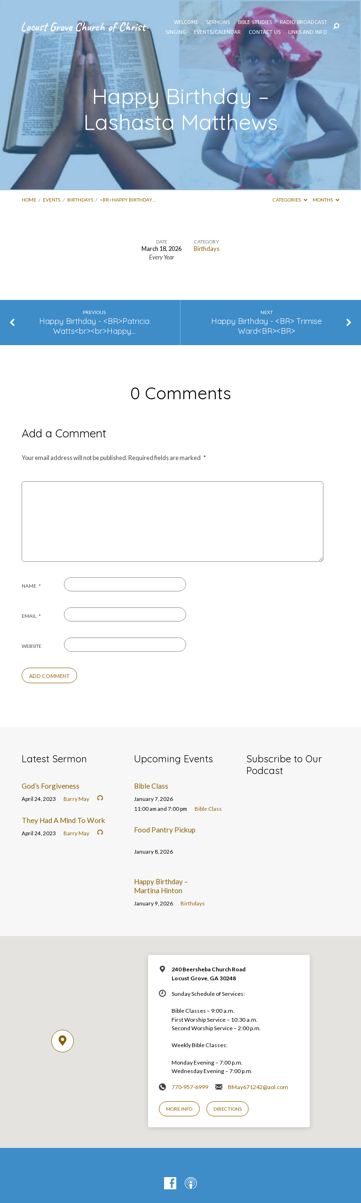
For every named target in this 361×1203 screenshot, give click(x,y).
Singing (175, 32)
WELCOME (186, 22)
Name (31, 586)
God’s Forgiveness (50, 786)
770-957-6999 (190, 1086)
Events (51, 199)
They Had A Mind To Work (63, 820)
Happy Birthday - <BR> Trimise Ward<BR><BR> (266, 326)
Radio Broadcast (303, 22)
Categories (290, 199)
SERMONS (218, 22)
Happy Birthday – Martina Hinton (161, 885)
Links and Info (307, 32)
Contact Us (265, 32)
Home (29, 199)
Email (31, 616)
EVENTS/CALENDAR (217, 32)
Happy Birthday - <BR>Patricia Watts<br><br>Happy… (94, 326)
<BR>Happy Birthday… (128, 199)
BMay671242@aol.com (258, 1086)
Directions (227, 1109)
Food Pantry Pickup (165, 829)
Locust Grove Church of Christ (83, 26)
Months (326, 199)
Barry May (76, 799)
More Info (179, 1109)
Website (31, 646)
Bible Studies (255, 22)
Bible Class (151, 786)
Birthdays (80, 199)
